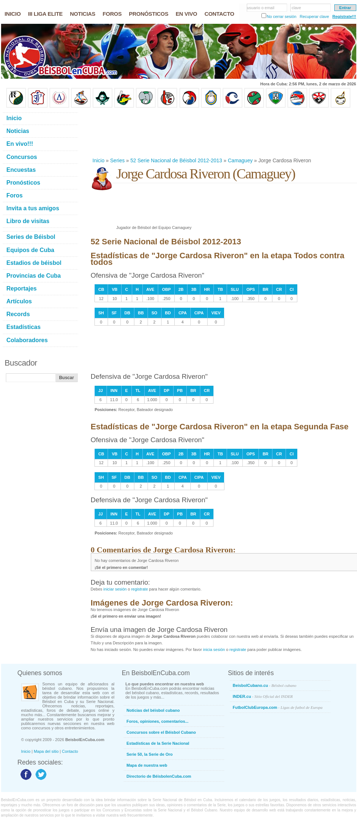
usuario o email (261, 7)
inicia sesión (214, 649)
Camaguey (240, 160)
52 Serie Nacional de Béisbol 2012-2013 (176, 160)
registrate (139, 589)
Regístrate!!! (344, 16)
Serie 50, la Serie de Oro (150, 754)
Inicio (99, 160)
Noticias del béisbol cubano (153, 710)
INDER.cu (263, 696)
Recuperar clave (314, 16)
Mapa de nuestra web (147, 765)
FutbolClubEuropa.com (278, 707)
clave (296, 7)
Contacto (70, 751)
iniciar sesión (115, 589)
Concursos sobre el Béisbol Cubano (161, 732)
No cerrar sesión (282, 16)
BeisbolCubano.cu (265, 685)
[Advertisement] (114, 132)
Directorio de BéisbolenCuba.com (159, 776)
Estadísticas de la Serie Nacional (158, 743)
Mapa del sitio (46, 751)
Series (117, 160)
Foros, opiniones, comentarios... (158, 721)
